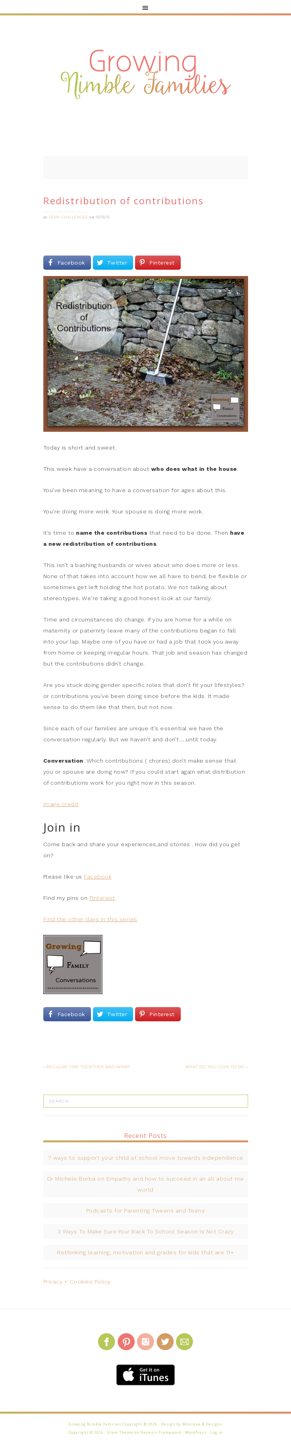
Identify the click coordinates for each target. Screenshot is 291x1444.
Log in (216, 1432)
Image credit (61, 804)
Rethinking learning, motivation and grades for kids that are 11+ (145, 1252)
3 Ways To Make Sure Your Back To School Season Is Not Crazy (145, 1231)
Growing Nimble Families (145, 74)
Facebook (97, 876)
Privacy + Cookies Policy (77, 1281)
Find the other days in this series (90, 919)
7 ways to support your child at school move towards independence (145, 1158)
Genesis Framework (161, 1432)
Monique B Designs (202, 1424)
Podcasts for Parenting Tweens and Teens (145, 1210)
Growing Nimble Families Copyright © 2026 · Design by (125, 1424)
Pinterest (102, 898)
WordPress (196, 1432)
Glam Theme (120, 1432)
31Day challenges (68, 217)
